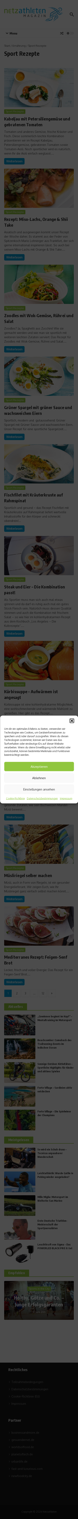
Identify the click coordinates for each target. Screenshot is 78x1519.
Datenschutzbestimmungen (42, 798)
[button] (72, 721)
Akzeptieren (39, 766)
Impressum (66, 798)
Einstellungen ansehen (39, 789)
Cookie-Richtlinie (15, 798)
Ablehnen (39, 778)
